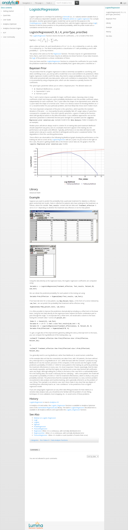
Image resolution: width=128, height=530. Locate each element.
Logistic (36, 422)
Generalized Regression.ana (47, 408)
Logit (35, 420)
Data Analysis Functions (59, 440)
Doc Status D (44, 440)
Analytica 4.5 (54, 402)
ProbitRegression (36, 23)
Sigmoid (36, 424)
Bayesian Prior (111, 19)
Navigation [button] (27, 3)
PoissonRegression (40, 429)
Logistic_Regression (58, 405)
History (108, 32)
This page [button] (39, 3)
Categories (34, 440)
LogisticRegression (39, 36)
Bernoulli (66, 17)
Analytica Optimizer (10, 24)
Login (123, 3)
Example (109, 27)
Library (108, 23)
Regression (57, 54)
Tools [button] (49, 3)
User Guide (7, 20)
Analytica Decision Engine (12, 28)
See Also (109, 36)
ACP (4, 33)
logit (95, 23)
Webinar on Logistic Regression (45, 418)
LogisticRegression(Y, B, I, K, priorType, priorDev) (116, 13)
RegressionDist (39, 433)
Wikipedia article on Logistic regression (76, 19)
